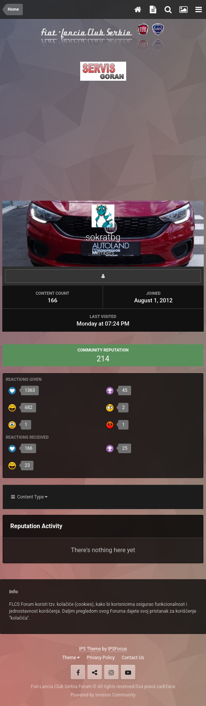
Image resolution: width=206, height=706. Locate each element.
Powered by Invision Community (103, 695)
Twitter (94, 672)
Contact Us (133, 657)
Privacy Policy (101, 657)
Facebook (78, 672)
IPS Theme (90, 649)
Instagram (111, 672)
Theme (71, 657)
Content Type (29, 497)
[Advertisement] (103, 138)
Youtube (128, 672)
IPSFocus (117, 649)
